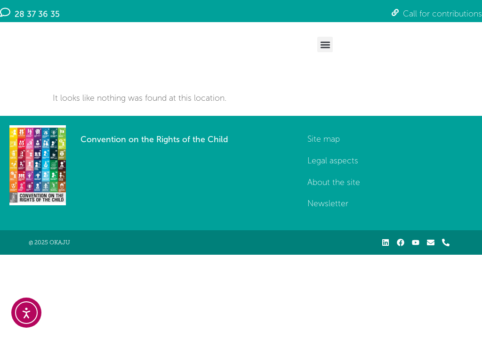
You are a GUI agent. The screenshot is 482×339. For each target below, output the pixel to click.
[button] (325, 44)
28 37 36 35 (37, 14)
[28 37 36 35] (5, 12)
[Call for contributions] (395, 12)
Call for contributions (442, 13)
